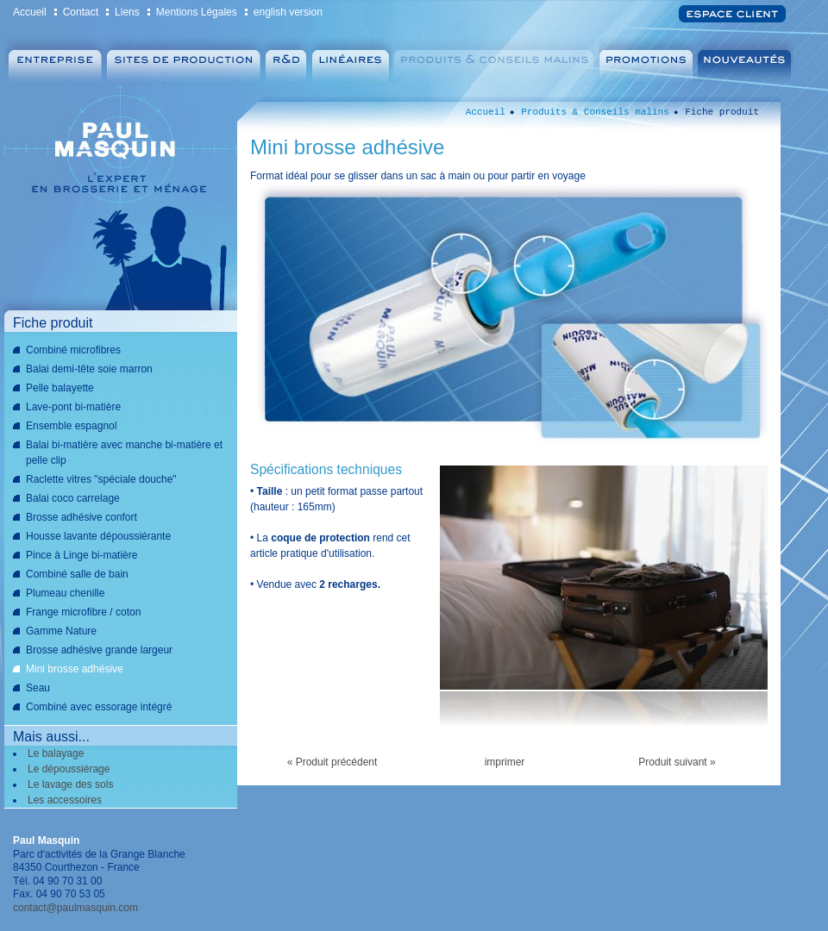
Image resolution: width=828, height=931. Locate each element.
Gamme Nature (61, 631)
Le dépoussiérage (69, 769)
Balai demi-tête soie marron (89, 369)
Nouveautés (747, 60)
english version (288, 12)
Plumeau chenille (65, 593)
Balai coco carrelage (73, 498)
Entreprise (54, 60)
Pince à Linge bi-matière (81, 555)
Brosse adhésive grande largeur (99, 650)
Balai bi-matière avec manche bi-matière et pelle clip (124, 452)
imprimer (505, 762)
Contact (80, 12)
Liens (127, 12)
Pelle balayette (60, 388)
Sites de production (184, 60)
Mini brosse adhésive (74, 669)
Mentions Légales (196, 12)
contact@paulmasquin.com (75, 908)
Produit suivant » (676, 762)
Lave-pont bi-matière (73, 407)
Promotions (648, 60)
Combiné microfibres (73, 350)
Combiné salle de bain (77, 574)
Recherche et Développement (286, 60)
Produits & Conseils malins (495, 60)
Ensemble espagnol (71, 426)
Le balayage (56, 753)
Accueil (30, 12)
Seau (38, 688)
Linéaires (350, 60)
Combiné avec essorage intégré (99, 707)
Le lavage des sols (70, 784)
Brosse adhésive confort (81, 517)
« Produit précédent (332, 762)
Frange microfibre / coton (83, 612)
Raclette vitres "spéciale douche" (101, 479)
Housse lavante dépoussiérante (98, 536)
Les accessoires (65, 800)
